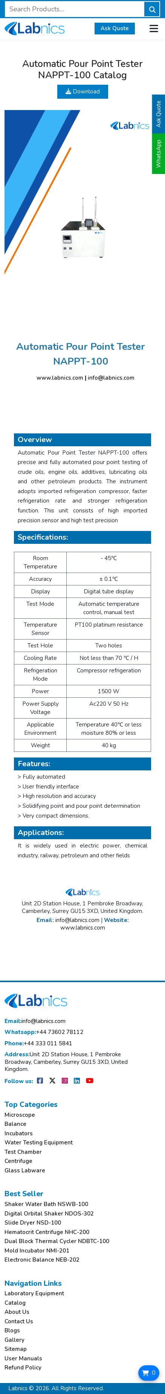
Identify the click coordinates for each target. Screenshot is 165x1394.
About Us (17, 1312)
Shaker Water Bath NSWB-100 (46, 1204)
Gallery (14, 1340)
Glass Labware (25, 1170)
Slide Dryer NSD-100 (33, 1222)
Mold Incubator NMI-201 (37, 1250)
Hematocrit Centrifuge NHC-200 (47, 1232)
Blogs (12, 1330)
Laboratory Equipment (34, 1293)
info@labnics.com (111, 378)
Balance (15, 1124)
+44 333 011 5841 (38, 1043)
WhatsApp (158, 154)
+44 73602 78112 (44, 1032)
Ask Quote (115, 28)
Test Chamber (23, 1152)
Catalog (15, 1303)
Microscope (20, 1115)
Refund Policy (23, 1367)
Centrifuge (18, 1161)
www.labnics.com (60, 378)
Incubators (19, 1133)
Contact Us (19, 1321)
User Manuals (23, 1358)
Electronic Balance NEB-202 (42, 1260)
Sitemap (16, 1349)
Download (83, 91)
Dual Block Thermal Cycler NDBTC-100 (57, 1241)
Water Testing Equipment (39, 1142)
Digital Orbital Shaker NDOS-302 (49, 1213)
